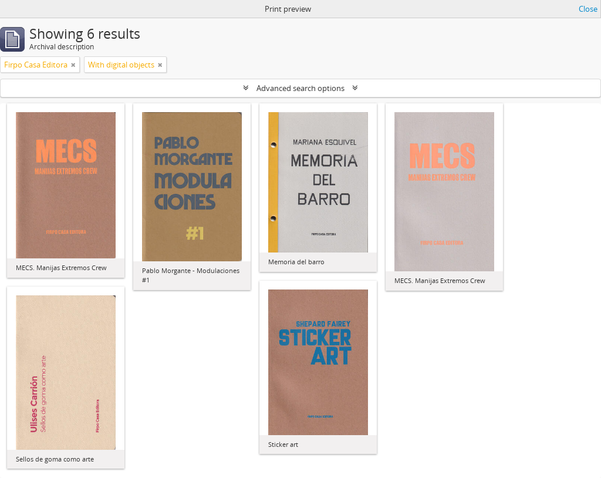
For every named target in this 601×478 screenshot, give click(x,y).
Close (588, 9)
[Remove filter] (73, 64)
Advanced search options (300, 88)
